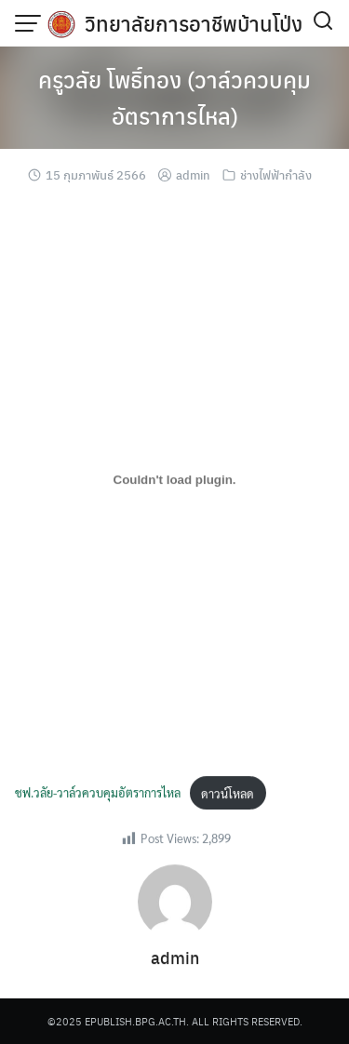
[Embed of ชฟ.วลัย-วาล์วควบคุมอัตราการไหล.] (174, 480)
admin (193, 174)
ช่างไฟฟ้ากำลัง (276, 174)
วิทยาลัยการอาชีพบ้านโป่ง (193, 23)
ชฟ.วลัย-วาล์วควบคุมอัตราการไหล (98, 794)
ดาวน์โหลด (227, 794)
